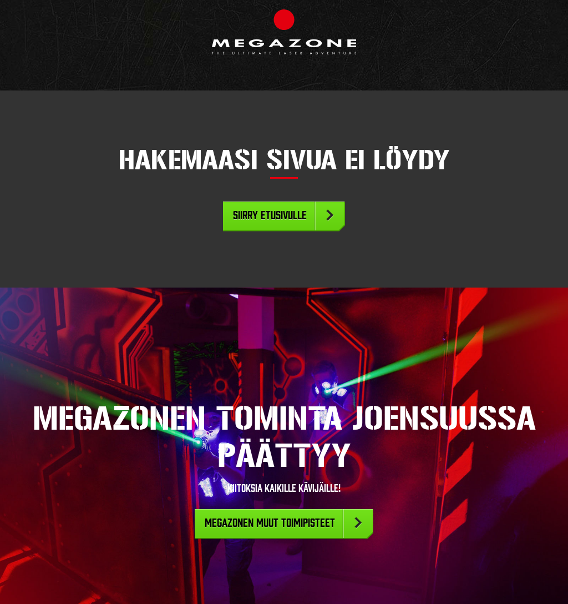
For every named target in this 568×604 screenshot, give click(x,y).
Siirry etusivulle (270, 215)
